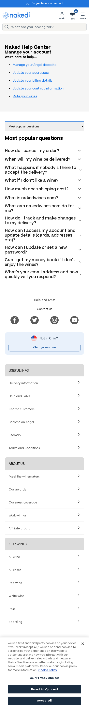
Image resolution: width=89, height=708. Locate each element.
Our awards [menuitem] (17, 489)
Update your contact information (38, 88)
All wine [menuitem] (14, 556)
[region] (44, 672)
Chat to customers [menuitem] (22, 409)
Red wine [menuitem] (15, 582)
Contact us (44, 308)
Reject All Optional (44, 689)
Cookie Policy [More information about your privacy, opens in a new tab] (47, 670)
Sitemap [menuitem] (15, 434)
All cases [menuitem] (15, 569)
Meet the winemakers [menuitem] (24, 476)
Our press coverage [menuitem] (23, 502)
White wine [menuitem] (16, 595)
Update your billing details (32, 80)
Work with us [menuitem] (17, 515)
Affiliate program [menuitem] (21, 528)
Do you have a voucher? (47, 3)
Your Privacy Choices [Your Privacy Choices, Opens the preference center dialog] (45, 678)
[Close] (82, 643)
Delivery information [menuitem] (23, 383)
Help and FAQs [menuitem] (19, 396)
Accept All (44, 700)
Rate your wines (25, 96)
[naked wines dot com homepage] (16, 15)
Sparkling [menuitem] (15, 621)
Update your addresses (31, 73)
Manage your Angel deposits (34, 65)
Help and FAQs (44, 299)
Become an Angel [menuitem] (21, 421)
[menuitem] (15, 319)
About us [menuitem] (16, 463)
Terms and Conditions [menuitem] (24, 447)
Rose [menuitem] (12, 608)
